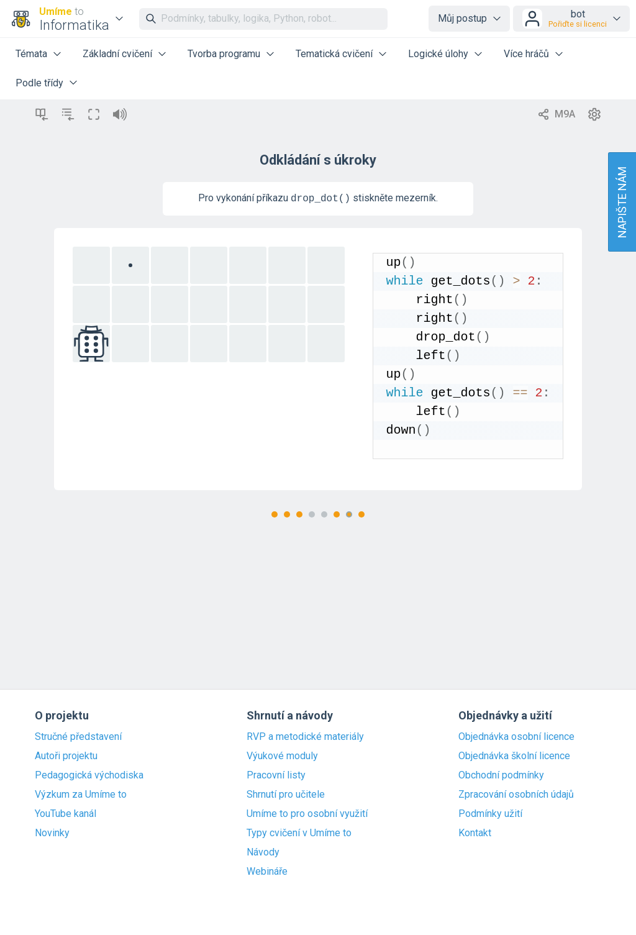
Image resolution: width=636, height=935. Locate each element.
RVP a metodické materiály (305, 736)
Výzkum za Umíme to (81, 794)
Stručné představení (78, 736)
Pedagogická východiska (89, 775)
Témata (31, 54)
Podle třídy (39, 83)
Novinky (52, 833)
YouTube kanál (65, 813)
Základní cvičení (117, 54)
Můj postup (462, 18)
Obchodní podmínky (501, 775)
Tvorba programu (224, 54)
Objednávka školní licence (514, 756)
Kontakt (474, 833)
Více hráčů (526, 54)
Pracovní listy (276, 775)
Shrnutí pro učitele (286, 794)
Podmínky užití (490, 813)
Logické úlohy (438, 54)
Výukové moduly (282, 756)
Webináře (267, 871)
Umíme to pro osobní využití (307, 813)
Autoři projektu (66, 756)
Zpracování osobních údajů (516, 794)
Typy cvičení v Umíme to (299, 833)
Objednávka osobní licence (516, 736)
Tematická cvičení (334, 54)
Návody (263, 852)
